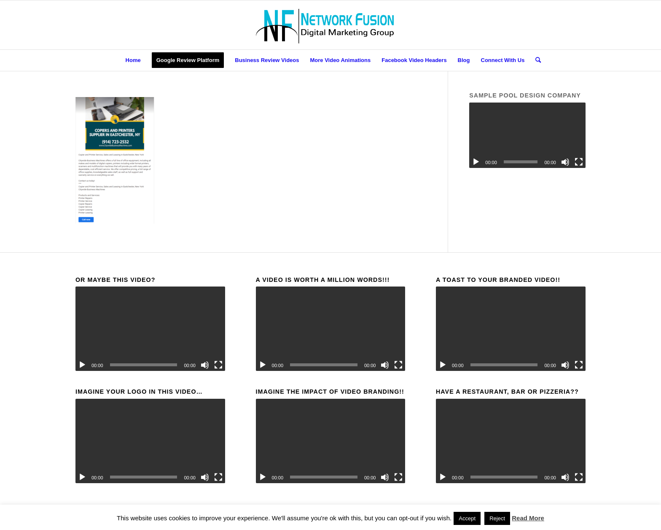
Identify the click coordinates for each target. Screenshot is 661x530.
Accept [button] (467, 518)
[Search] (535, 60)
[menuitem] (133, 60)
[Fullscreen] (579, 162)
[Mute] (565, 162)
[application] (527, 135)
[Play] (476, 162)
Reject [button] (497, 518)
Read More (528, 518)
